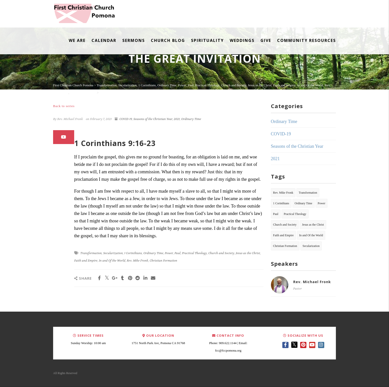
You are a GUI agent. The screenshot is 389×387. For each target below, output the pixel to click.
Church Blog (168, 40)
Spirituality (207, 40)
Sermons (133, 40)
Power (169, 253)
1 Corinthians (133, 253)
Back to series (64, 106)
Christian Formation (163, 261)
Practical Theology (194, 253)
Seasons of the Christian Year (152, 119)
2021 (177, 119)
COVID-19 (125, 119)
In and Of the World (112, 261)
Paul (177, 253)
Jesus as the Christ (248, 253)
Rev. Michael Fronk (312, 281)
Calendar (104, 40)
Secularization (113, 253)
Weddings (242, 40)
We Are (77, 40)
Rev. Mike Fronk (137, 261)
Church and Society (221, 253)
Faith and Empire (85, 261)
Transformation (91, 253)
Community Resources (306, 40)
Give (265, 40)
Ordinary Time (191, 119)
